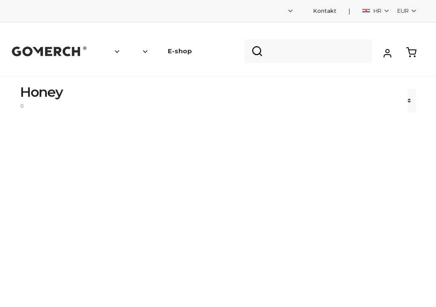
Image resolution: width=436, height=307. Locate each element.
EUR (403, 10)
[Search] (308, 51)
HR (372, 10)
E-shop (180, 51)
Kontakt (324, 11)
